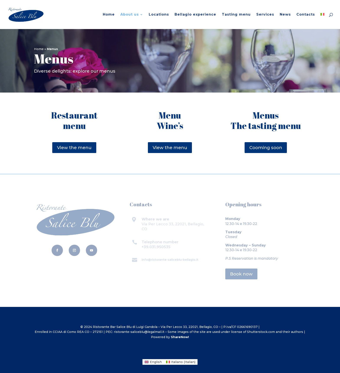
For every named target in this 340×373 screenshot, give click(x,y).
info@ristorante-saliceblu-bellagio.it (170, 259)
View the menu (74, 147)
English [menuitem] (156, 362)
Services (265, 14)
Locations (159, 14)
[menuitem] (322, 21)
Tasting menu (236, 14)
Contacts (305, 14)
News (285, 14)
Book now (241, 274)
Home (109, 14)
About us (129, 14)
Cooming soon (265, 147)
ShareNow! (180, 337)
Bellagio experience (195, 14)
